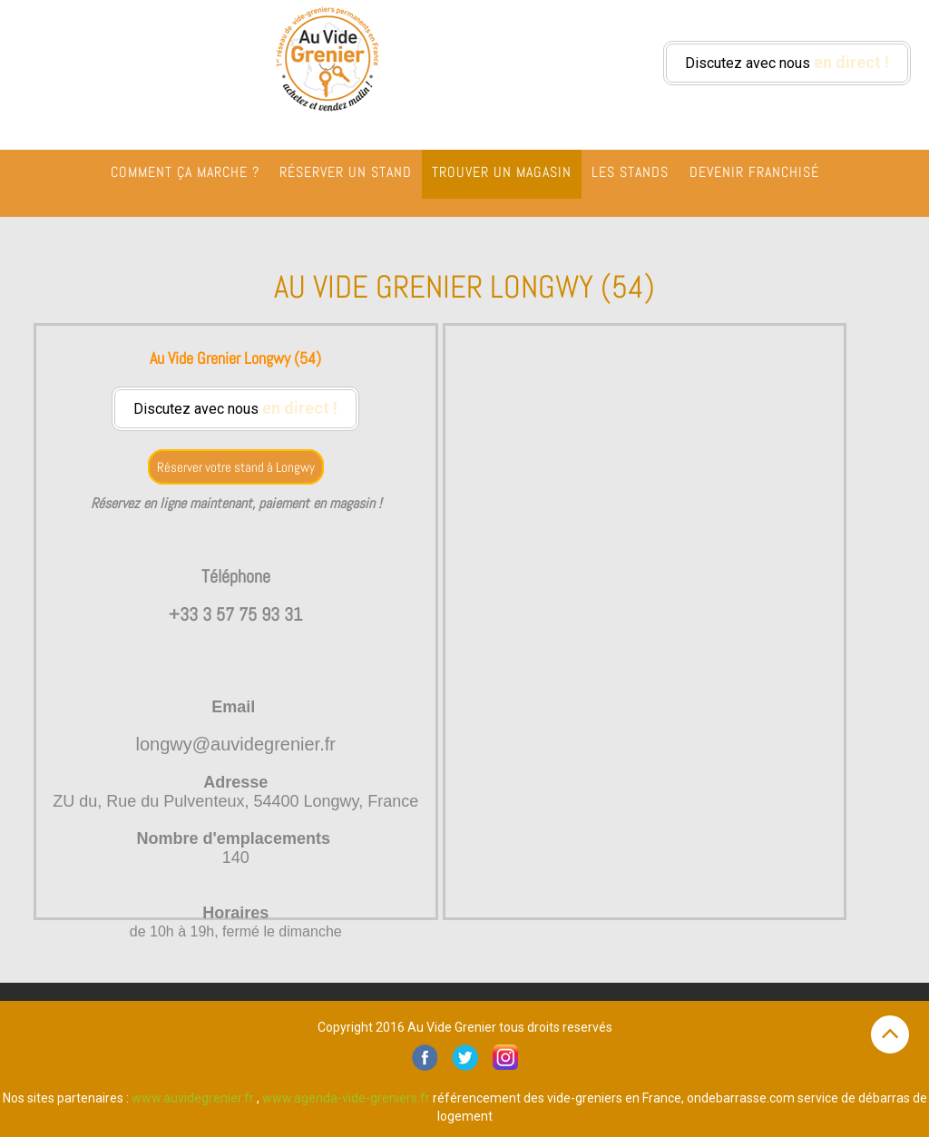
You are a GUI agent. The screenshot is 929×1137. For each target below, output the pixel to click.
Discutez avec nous (787, 62)
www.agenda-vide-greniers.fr (346, 1098)
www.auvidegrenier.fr (193, 1098)
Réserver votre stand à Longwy (236, 466)
